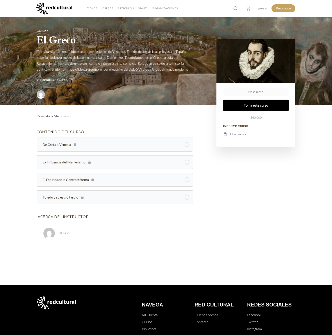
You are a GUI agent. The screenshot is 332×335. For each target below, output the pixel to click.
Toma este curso (256, 105)
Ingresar (261, 8)
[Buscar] (235, 8)
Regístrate (283, 8)
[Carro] (248, 8)
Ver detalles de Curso (55, 80)
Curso (42, 30)
